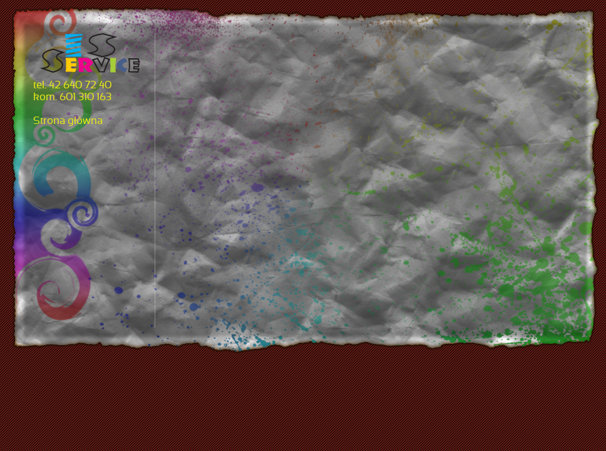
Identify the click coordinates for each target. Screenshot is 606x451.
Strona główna (68, 122)
